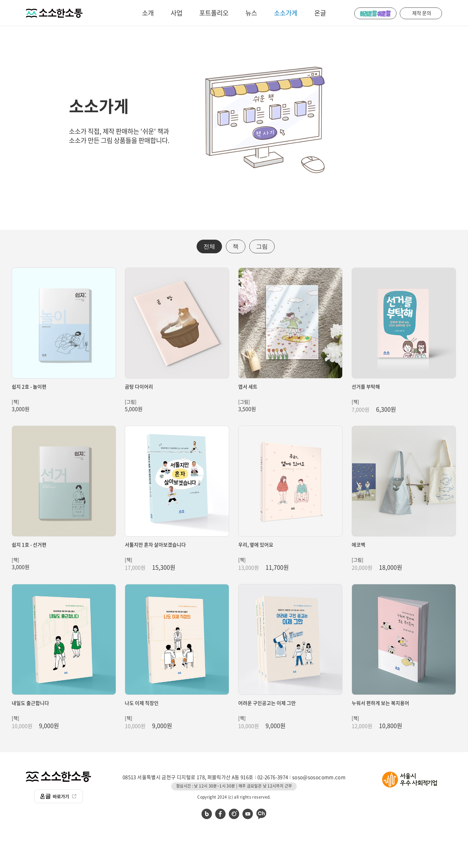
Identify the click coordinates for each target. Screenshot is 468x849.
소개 (148, 13)
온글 (320, 13)
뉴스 (251, 13)
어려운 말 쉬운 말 (375, 13)
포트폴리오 (213, 13)
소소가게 (285, 13)
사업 (176, 13)
